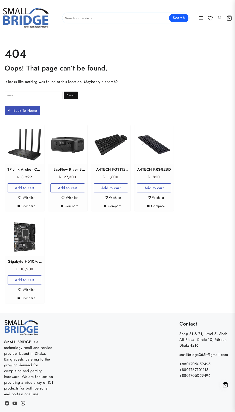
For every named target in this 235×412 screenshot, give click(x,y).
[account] (219, 18)
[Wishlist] (210, 18)
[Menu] (201, 18)
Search (179, 17)
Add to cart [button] (24, 188)
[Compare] (26, 206)
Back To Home (22, 110)
